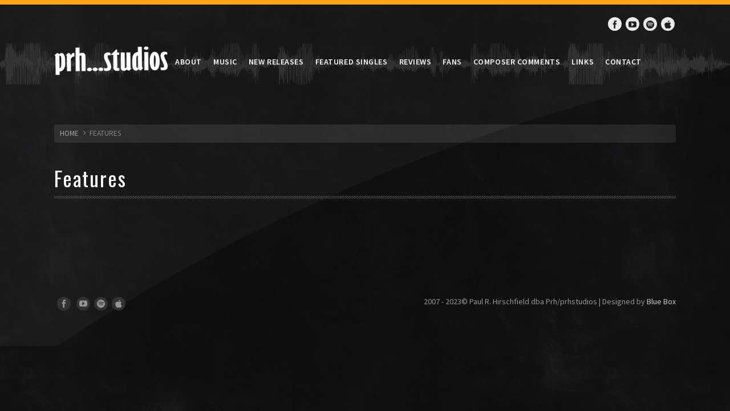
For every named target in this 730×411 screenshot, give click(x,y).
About (188, 62)
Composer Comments (517, 62)
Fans (452, 62)
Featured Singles (351, 62)
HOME (69, 133)
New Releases (276, 62)
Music (225, 62)
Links (582, 62)
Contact (623, 62)
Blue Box (661, 301)
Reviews (415, 62)
